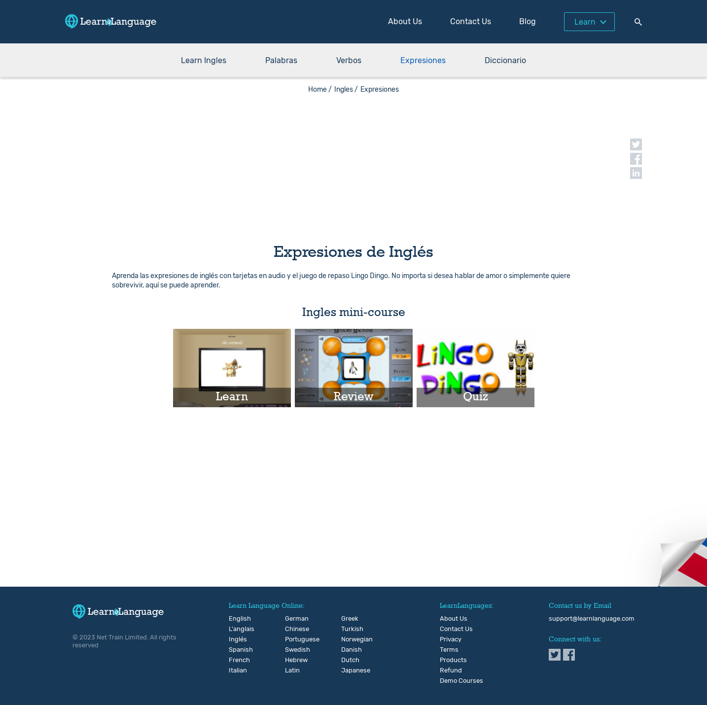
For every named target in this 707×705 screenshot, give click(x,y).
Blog (527, 21)
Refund (451, 670)
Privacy (450, 639)
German (293, 618)
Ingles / (346, 89)
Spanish (237, 649)
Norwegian (349, 639)
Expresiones (423, 60)
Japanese (349, 670)
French (237, 660)
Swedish (293, 649)
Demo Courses (461, 680)
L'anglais (237, 629)
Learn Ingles (203, 60)
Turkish (349, 629)
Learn (585, 22)
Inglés (237, 639)
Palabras (281, 60)
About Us (405, 21)
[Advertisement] (353, 163)
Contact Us (470, 21)
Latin (292, 670)
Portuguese (293, 639)
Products (453, 660)
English (237, 618)
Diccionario (505, 60)
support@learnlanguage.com (592, 618)
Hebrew (293, 660)
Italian (237, 670)
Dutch (349, 660)
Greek (349, 618)
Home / (320, 89)
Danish (349, 649)
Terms (449, 649)
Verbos (348, 60)
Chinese (293, 629)
